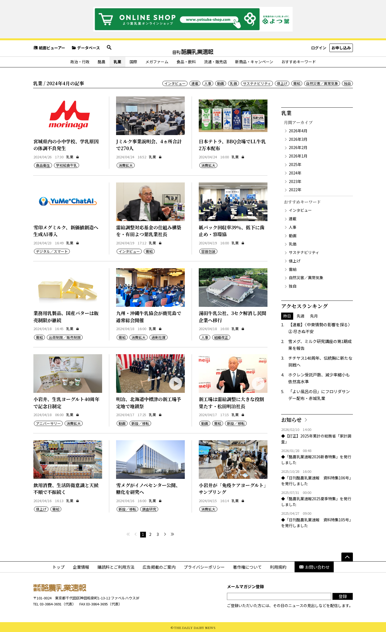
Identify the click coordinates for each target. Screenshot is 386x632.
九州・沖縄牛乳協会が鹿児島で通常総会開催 (148, 315)
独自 (347, 82)
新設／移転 (140, 422)
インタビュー (175, 82)
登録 (343, 595)
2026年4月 (298, 129)
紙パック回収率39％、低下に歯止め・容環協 (231, 230)
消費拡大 (126, 164)
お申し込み (341, 47)
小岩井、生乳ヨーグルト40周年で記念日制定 (66, 401)
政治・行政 (80, 60)
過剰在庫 (158, 336)
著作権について (247, 566)
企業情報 (81, 566)
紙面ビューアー (49, 48)
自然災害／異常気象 (322, 82)
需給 (296, 82)
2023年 (295, 180)
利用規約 (278, 566)
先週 (300, 315)
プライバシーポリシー (204, 566)
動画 (220, 82)
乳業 (117, 60)
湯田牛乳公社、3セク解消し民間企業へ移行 (232, 315)
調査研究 (149, 508)
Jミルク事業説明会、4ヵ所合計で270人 (149, 144)
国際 (133, 60)
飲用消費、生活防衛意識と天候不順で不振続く (66, 487)
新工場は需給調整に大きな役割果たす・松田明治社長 (231, 401)
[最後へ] (172, 533)
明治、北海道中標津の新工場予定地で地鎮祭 (148, 401)
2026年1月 (298, 155)
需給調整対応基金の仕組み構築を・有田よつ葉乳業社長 (148, 230)
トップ (58, 566)
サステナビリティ (257, 82)
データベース (85, 48)
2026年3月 (298, 138)
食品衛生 (43, 164)
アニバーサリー (48, 422)
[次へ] (165, 533)
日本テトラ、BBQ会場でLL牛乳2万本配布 (232, 144)
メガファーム (156, 60)
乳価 (233, 82)
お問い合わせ (314, 566)
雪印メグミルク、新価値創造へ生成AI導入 (65, 230)
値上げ (282, 82)
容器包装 (208, 250)
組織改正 (221, 336)
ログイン (318, 47)
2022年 (295, 188)
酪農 (101, 60)
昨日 (287, 315)
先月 (314, 315)
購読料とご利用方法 (115, 566)
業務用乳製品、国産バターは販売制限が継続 (66, 315)
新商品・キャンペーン (254, 60)
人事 (207, 82)
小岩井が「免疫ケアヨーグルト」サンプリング (232, 487)
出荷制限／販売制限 (65, 336)
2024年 (295, 172)
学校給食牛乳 (66, 164)
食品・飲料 (186, 60)
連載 (194, 82)
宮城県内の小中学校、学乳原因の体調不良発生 (66, 144)
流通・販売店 (215, 60)
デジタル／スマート (52, 250)
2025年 (295, 163)
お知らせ (291, 418)
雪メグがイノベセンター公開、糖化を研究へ (148, 487)
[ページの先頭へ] (347, 555)
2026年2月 (298, 146)
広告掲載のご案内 (159, 566)
